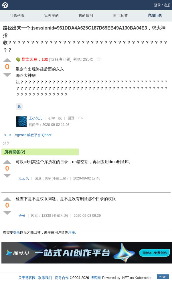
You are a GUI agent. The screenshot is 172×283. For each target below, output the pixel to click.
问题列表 (17, 15)
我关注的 (51, 15)
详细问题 (155, 15)
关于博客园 (26, 278)
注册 (167, 5)
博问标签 (120, 15)
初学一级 (55, 118)
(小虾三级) (60, 178)
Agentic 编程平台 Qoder (33, 135)
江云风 (24, 178)
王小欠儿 (35, 118)
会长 (22, 216)
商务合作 (62, 278)
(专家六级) (60, 216)
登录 (157, 5)
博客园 (95, 278)
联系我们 (45, 278)
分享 (6, 143)
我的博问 (85, 15)
